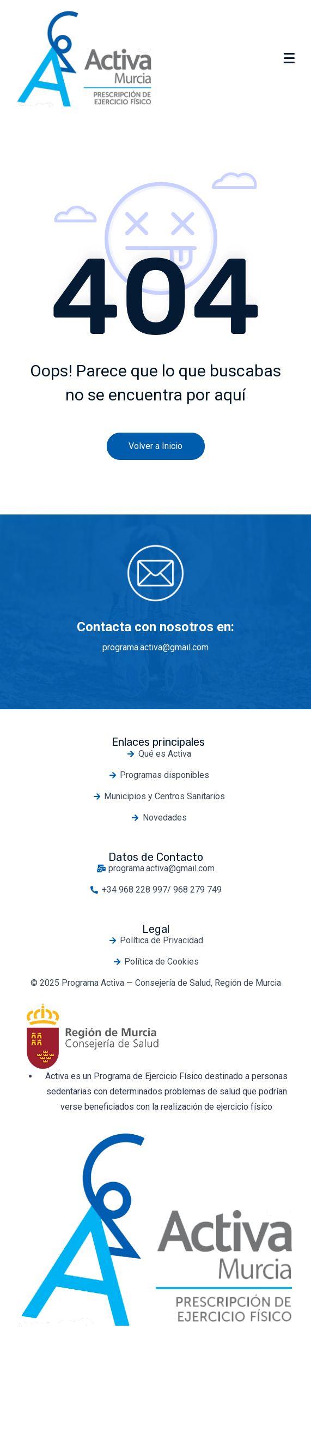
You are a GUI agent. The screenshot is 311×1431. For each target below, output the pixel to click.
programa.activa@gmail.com (155, 647)
